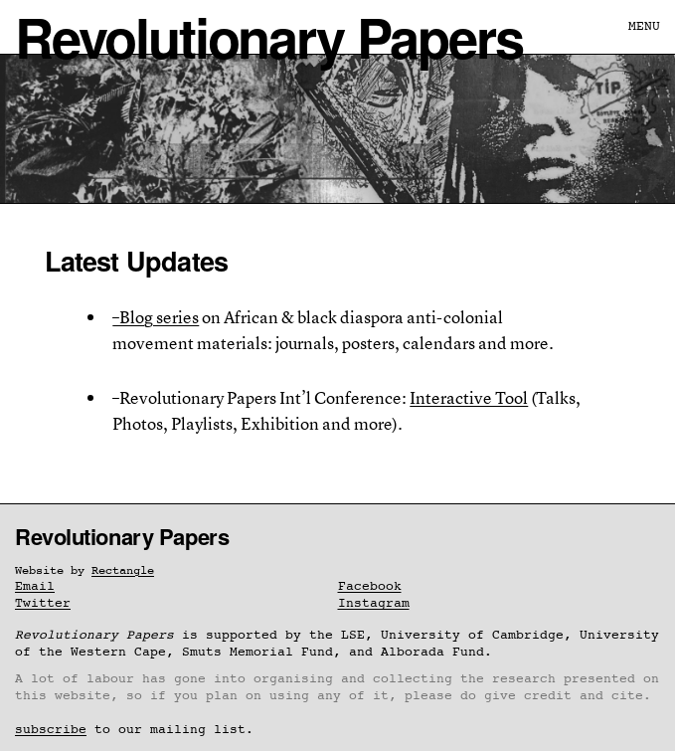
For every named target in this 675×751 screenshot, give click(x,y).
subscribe (50, 729)
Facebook (370, 586)
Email (35, 586)
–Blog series (155, 316)
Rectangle (122, 571)
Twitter (43, 603)
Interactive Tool (469, 397)
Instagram (374, 603)
